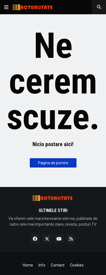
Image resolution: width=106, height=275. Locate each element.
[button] (6, 7)
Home (28, 265)
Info (42, 265)
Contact (57, 265)
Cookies (77, 265)
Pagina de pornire (53, 163)
